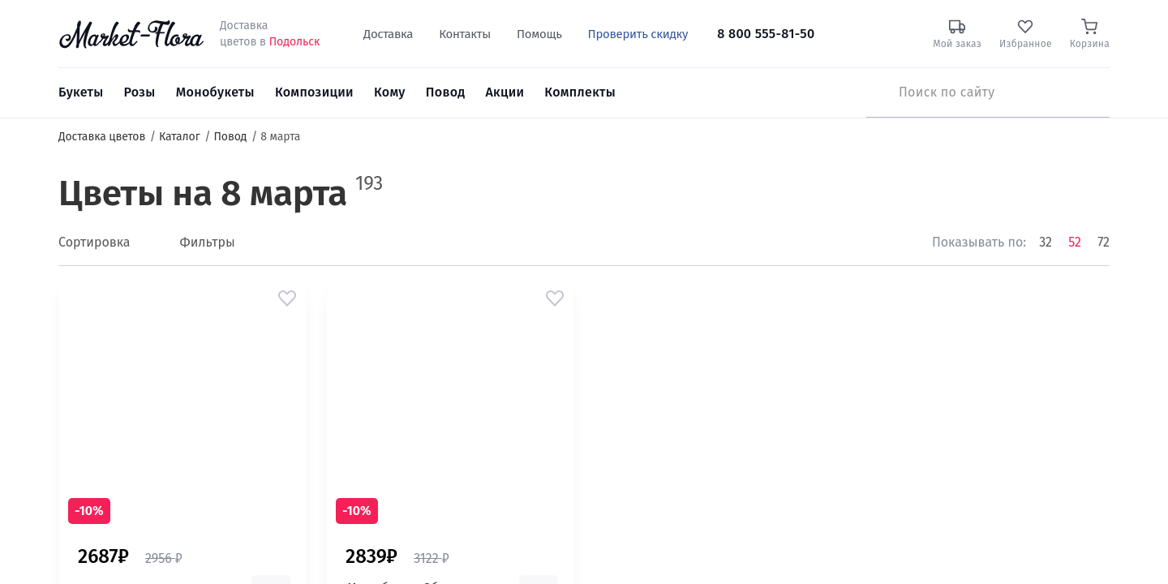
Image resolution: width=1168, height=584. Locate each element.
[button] (287, 298)
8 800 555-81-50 (765, 33)
